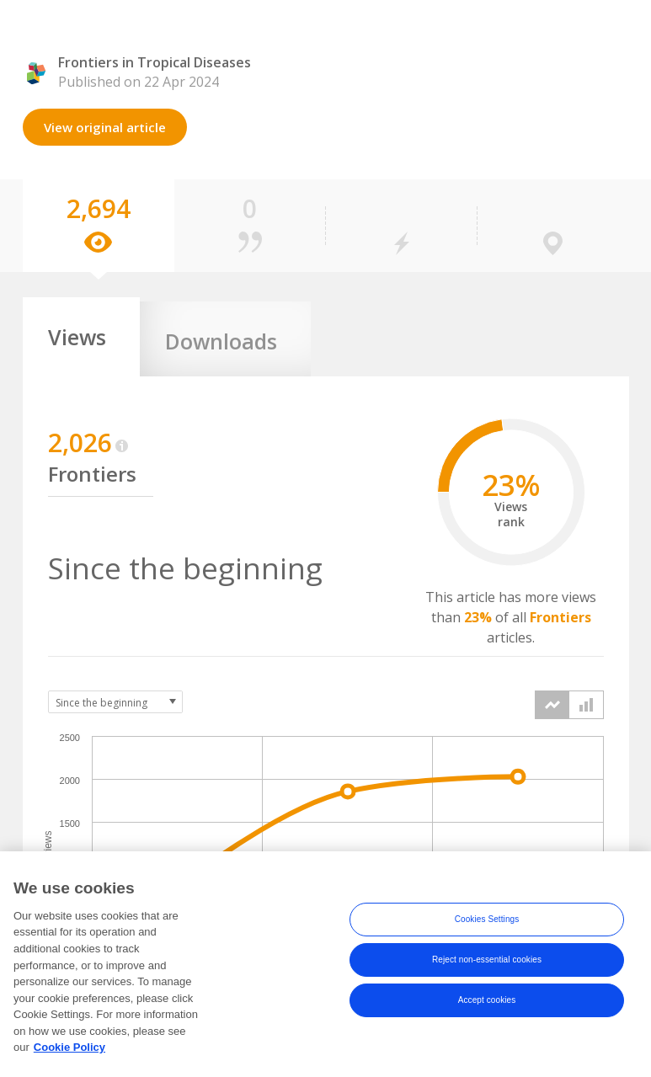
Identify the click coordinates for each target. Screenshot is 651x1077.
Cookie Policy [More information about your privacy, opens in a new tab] (69, 1058)
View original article (105, 127)
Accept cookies (487, 1011)
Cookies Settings (487, 931)
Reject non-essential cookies (487, 971)
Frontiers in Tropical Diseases (154, 62)
